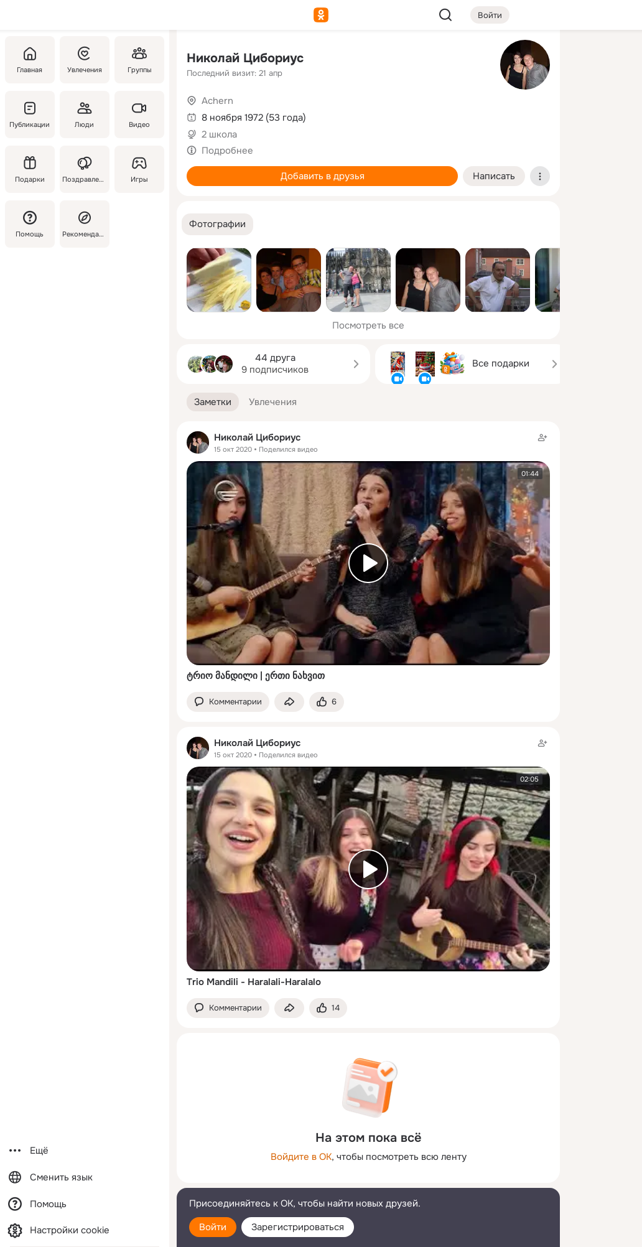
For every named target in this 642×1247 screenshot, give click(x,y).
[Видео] (139, 114)
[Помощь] (29, 224)
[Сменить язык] (84, 1177)
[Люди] (84, 114)
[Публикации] (29, 114)
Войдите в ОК (301, 1157)
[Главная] (29, 59)
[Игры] (139, 169)
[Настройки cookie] (84, 1230)
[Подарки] (29, 169)
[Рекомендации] (84, 224)
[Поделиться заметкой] (289, 702)
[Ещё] (84, 1150)
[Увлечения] (84, 59)
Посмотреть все (368, 325)
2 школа (219, 134)
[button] (217, 224)
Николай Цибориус (245, 58)
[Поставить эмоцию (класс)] (326, 702)
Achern (217, 101)
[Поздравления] (84, 169)
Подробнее (227, 151)
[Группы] (139, 59)
